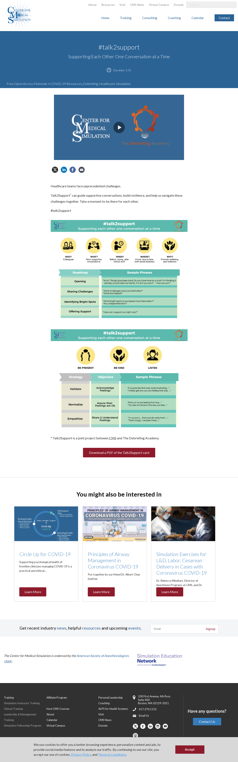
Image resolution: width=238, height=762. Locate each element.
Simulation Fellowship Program (22, 725)
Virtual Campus (159, 4)
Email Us (144, 715)
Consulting (149, 18)
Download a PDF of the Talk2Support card (119, 452)
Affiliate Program (56, 697)
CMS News (137, 4)
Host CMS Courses (57, 708)
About (92, 4)
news (61, 627)
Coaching (174, 18)
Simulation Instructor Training (22, 703)
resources (91, 627)
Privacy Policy (81, 754)
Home (105, 18)
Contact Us (207, 721)
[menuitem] (92, 5)
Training (126, 18)
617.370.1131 (148, 709)
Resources (108, 4)
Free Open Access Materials (27, 84)
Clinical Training (13, 708)
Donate (179, 4)
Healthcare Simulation (115, 84)
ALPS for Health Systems (113, 708)
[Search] (231, 5)
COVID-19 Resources (66, 84)
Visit (123, 4)
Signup (210, 629)
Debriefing (90, 84)
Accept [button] (190, 749)
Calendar (198, 18)
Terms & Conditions (112, 754)
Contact (224, 18)
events (134, 627)
